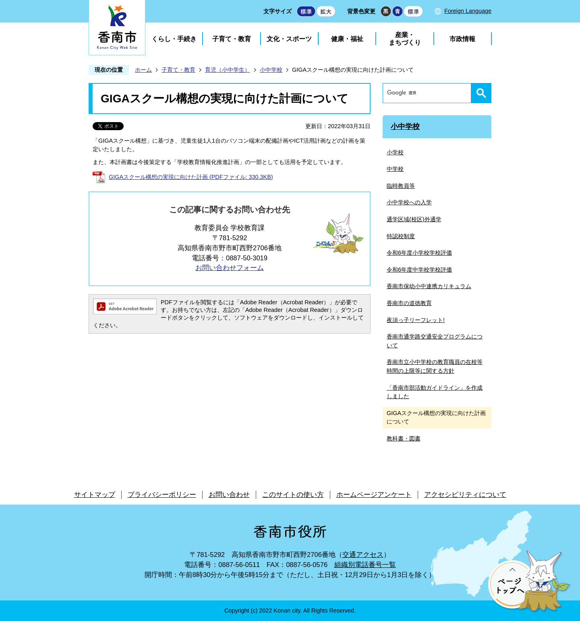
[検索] (429, 93)
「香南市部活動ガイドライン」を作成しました (435, 392)
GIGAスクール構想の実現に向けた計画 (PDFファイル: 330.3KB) (191, 177)
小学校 (395, 152)
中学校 (395, 169)
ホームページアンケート (374, 494)
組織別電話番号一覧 (365, 565)
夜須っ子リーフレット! (416, 320)
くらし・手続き (174, 38)
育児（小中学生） (227, 69)
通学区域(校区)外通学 (414, 219)
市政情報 (462, 38)
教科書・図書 (403, 438)
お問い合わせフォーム (229, 268)
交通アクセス (362, 555)
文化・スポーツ (289, 38)
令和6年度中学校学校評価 (419, 269)
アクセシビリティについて (465, 494)
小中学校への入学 (409, 202)
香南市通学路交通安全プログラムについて (435, 341)
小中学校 (271, 69)
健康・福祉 (347, 38)
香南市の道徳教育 (409, 303)
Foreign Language (467, 11)
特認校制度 (401, 236)
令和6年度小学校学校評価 (419, 252)
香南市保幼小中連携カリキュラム (429, 286)
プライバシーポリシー (162, 494)
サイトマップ (94, 494)
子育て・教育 (231, 38)
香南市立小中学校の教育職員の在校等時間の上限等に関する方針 (435, 366)
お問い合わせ (229, 494)
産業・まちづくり (405, 38)
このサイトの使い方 (293, 494)
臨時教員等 (401, 186)
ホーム (143, 69)
